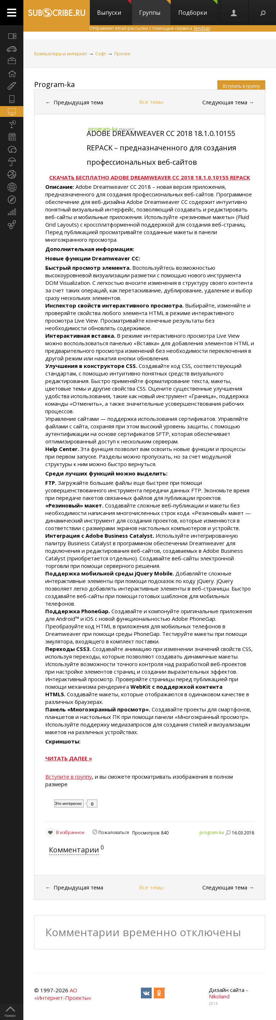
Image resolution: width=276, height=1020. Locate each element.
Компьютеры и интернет (60, 54)
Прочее (122, 54)
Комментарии (74, 850)
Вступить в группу (241, 86)
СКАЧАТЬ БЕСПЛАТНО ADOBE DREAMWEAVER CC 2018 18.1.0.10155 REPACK (149, 177)
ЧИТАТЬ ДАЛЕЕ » (68, 758)
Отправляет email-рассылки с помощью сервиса (149, 28)
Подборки (197, 8)
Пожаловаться (113, 832)
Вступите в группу (68, 776)
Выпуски (114, 8)
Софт (100, 54)
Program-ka (54, 84)
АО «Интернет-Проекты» (62, 994)
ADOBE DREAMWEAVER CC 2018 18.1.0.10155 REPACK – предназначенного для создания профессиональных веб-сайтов (161, 147)
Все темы (151, 101)
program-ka (211, 832)
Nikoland (219, 996)
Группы (155, 8)
